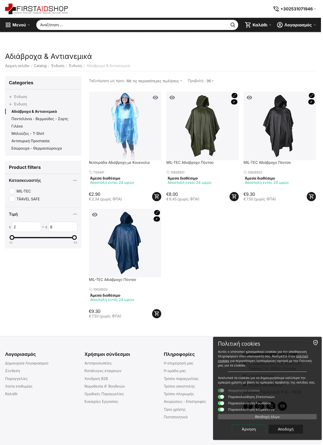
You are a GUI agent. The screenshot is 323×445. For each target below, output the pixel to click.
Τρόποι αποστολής (179, 386)
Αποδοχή (292, 428)
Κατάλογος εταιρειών (102, 371)
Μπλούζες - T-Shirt (27, 133)
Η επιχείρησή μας (178, 363)
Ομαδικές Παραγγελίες (104, 394)
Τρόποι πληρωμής (179, 394)
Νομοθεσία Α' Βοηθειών (104, 386)
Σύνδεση (12, 371)
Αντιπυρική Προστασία (30, 141)
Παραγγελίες (16, 378)
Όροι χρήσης (175, 409)
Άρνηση (255, 428)
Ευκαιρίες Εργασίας (101, 401)
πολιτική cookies (266, 356)
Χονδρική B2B (96, 378)
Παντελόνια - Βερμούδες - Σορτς (39, 119)
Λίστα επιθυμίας (19, 386)
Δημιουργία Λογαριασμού (27, 363)
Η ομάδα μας (175, 371)
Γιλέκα (17, 126)
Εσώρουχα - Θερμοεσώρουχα (36, 148)
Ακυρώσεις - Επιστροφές (185, 401)
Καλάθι (11, 394)
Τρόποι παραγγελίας (181, 378)
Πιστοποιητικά (176, 417)
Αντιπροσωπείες (98, 363)
